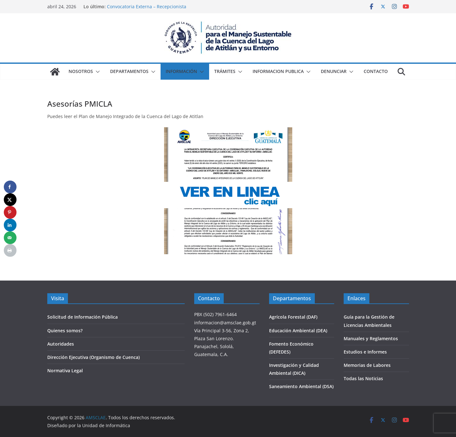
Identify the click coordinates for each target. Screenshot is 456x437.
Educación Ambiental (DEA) (298, 331)
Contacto (376, 71)
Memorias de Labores (367, 365)
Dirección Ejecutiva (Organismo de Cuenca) (93, 357)
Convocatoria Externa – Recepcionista (146, 6)
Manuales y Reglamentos (371, 338)
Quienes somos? (65, 331)
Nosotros (81, 71)
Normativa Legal (65, 370)
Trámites (224, 71)
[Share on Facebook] (10, 187)
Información (181, 71)
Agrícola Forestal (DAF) (293, 317)
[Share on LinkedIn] (10, 225)
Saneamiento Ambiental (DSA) (301, 386)
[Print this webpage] (10, 250)
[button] (96, 71)
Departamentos (129, 71)
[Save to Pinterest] (10, 212)
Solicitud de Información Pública (82, 317)
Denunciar (334, 71)
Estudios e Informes (365, 352)
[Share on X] (10, 199)
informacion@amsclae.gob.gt (225, 323)
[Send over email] (10, 237)
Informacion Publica (278, 71)
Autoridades (60, 344)
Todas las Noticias (363, 378)
